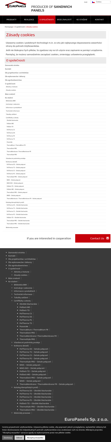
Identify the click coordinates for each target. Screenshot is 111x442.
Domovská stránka (12, 65)
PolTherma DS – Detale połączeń (16, 164)
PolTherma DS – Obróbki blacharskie (17, 205)
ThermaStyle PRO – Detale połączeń (17, 177)
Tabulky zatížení (11, 114)
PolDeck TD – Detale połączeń (15, 186)
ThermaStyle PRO (12, 154)
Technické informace (13, 111)
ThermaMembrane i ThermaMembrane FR (19, 151)
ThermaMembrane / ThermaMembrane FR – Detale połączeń (24, 198)
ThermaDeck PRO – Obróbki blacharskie (18, 223)
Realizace (29, 19)
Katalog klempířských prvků (15, 202)
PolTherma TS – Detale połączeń (16, 167)
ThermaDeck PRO (12, 148)
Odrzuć (19, 438)
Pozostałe (9, 142)
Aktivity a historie (11, 87)
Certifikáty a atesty (12, 117)
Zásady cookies (11, 90)
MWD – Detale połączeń (14, 195)
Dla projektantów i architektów (16, 73)
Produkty (11, 19)
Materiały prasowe (12, 227)
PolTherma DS (11, 133)
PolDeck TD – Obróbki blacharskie (16, 217)
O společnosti (47, 19)
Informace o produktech (14, 107)
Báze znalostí (64, 19)
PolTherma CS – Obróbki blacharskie (17, 211)
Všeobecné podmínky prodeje (15, 158)
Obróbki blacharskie (12, 120)
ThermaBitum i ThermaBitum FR (16, 145)
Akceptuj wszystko (35, 438)
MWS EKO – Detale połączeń (15, 183)
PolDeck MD (10, 123)
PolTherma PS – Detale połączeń (16, 173)
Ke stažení (81, 19)
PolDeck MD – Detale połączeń (15, 189)
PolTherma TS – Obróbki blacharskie (17, 208)
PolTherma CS (11, 129)
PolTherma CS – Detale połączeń (16, 170)
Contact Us (99, 238)
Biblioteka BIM (10, 101)
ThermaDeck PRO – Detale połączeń (17, 192)
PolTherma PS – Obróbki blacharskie (17, 214)
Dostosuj (8, 438)
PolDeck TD (10, 126)
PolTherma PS (11, 136)
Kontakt (99, 19)
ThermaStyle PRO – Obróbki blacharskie (18, 220)
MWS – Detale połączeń (13, 180)
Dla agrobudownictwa (13, 80)
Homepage (9, 27)
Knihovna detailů (11, 162)
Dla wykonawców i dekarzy (15, 76)
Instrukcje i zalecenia (13, 104)
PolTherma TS (11, 139)
